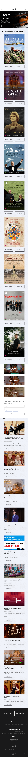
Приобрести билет (5, 25)
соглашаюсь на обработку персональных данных (14, 409)
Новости (4, 418)
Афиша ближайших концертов (12, 31)
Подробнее (8, 66)
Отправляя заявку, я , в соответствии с (14, 410)
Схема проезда (14, 739)
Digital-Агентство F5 (20, 753)
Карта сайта (14, 740)
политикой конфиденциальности (11, 411)
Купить (19, 66)
